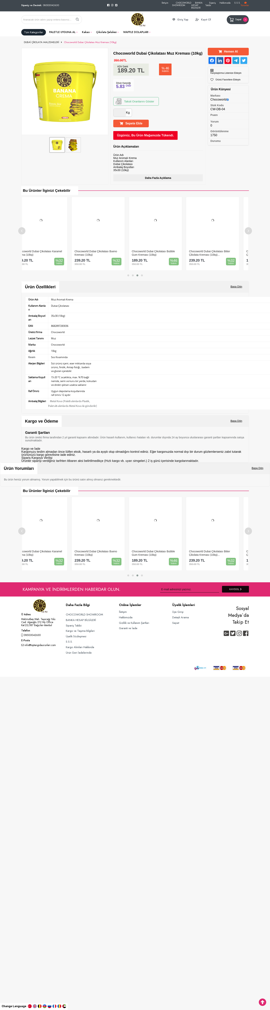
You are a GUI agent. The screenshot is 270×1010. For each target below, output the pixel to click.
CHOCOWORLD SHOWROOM (181, 4)
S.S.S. (237, 2)
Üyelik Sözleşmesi (76, 636)
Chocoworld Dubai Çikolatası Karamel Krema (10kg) (48, 253)
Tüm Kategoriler (33, 32)
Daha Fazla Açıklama (158, 177)
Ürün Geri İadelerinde (79, 653)
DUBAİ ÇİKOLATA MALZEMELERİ (41, 42)
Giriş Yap (182, 19)
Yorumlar (245, 4)
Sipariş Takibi (210, 4)
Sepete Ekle (131, 123)
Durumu (215, 141)
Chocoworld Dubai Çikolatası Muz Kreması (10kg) (90, 42)
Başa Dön (236, 286)
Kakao (86, 32)
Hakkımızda (225, 2)
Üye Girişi (177, 612)
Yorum (214, 121)
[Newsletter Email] (189, 589)
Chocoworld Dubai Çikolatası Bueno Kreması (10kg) (104, 253)
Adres (26, 614)
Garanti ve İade (128, 628)
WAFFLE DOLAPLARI (135, 32)
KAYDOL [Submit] (235, 589)
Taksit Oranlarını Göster (135, 101)
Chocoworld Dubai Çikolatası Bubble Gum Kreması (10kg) (162, 253)
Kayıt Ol (206, 19)
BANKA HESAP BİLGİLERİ (196, 5)
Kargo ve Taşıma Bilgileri (80, 631)
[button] (128, 275)
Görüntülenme (219, 131)
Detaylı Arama (180, 617)
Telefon (25, 630)
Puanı (214, 115)
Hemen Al (228, 51)
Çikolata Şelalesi (106, 32)
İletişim (165, 2)
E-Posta (25, 640)
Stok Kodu (217, 105)
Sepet (238, 20)
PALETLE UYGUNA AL (62, 32)
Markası (215, 95)
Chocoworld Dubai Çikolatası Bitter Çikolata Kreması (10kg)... (218, 253)
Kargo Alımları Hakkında (80, 647)
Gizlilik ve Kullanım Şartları (134, 623)
